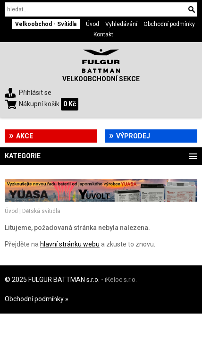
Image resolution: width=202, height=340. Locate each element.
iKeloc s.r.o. (121, 279)
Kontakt (103, 34)
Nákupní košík (39, 104)
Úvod (92, 24)
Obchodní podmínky (169, 24)
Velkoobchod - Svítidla (45, 24)
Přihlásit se (35, 92)
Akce (24, 136)
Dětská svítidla (41, 211)
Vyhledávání (121, 24)
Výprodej (133, 136)
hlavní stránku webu (70, 244)
